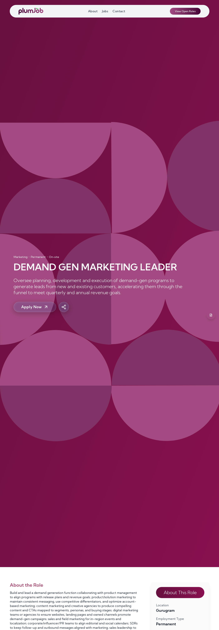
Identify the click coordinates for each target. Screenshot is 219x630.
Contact (119, 11)
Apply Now (34, 306)
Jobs (105, 11)
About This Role (180, 592)
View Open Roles (185, 11)
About (93, 11)
